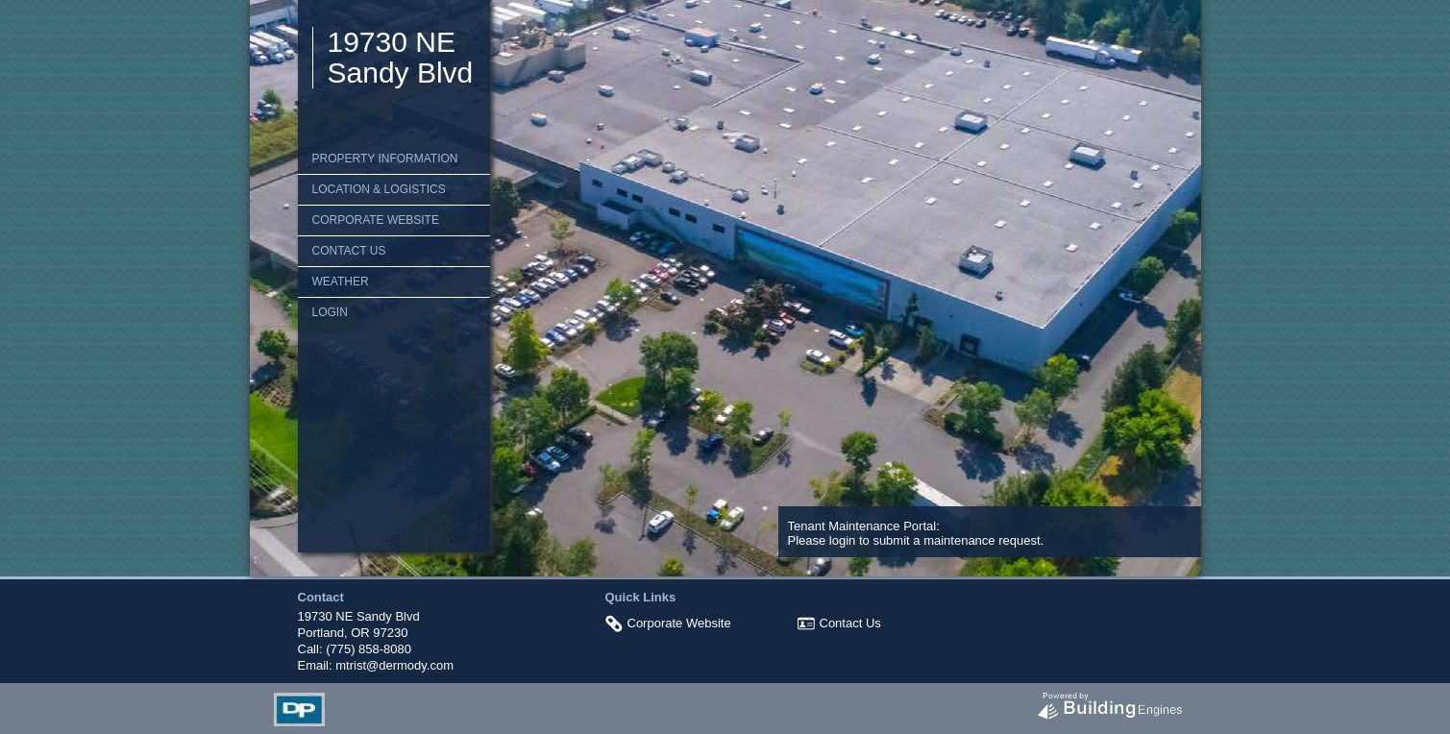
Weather (340, 281)
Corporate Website (375, 220)
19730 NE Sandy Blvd (401, 57)
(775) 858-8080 (368, 649)
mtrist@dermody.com (394, 665)
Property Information (385, 158)
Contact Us (349, 250)
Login (330, 312)
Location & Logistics (379, 189)
